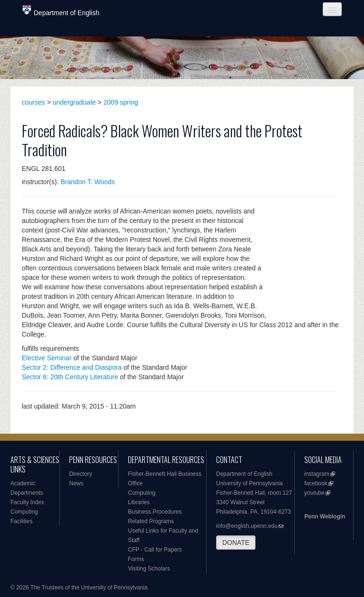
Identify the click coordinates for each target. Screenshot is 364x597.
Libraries (139, 502)
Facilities (21, 521)
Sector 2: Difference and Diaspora (72, 367)
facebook (316, 483)
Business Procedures (155, 511)
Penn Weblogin (324, 516)
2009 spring (120, 102)
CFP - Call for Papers (155, 549)
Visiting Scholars (149, 568)
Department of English (61, 11)
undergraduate (74, 102)
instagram (316, 474)
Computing (24, 511)
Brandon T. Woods (88, 182)
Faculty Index (27, 502)
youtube (314, 493)
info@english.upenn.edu (247, 526)
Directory (80, 474)
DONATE (235, 542)
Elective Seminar (47, 358)
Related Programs (151, 521)
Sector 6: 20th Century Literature (70, 377)
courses (33, 102)
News (76, 483)
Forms (136, 559)
